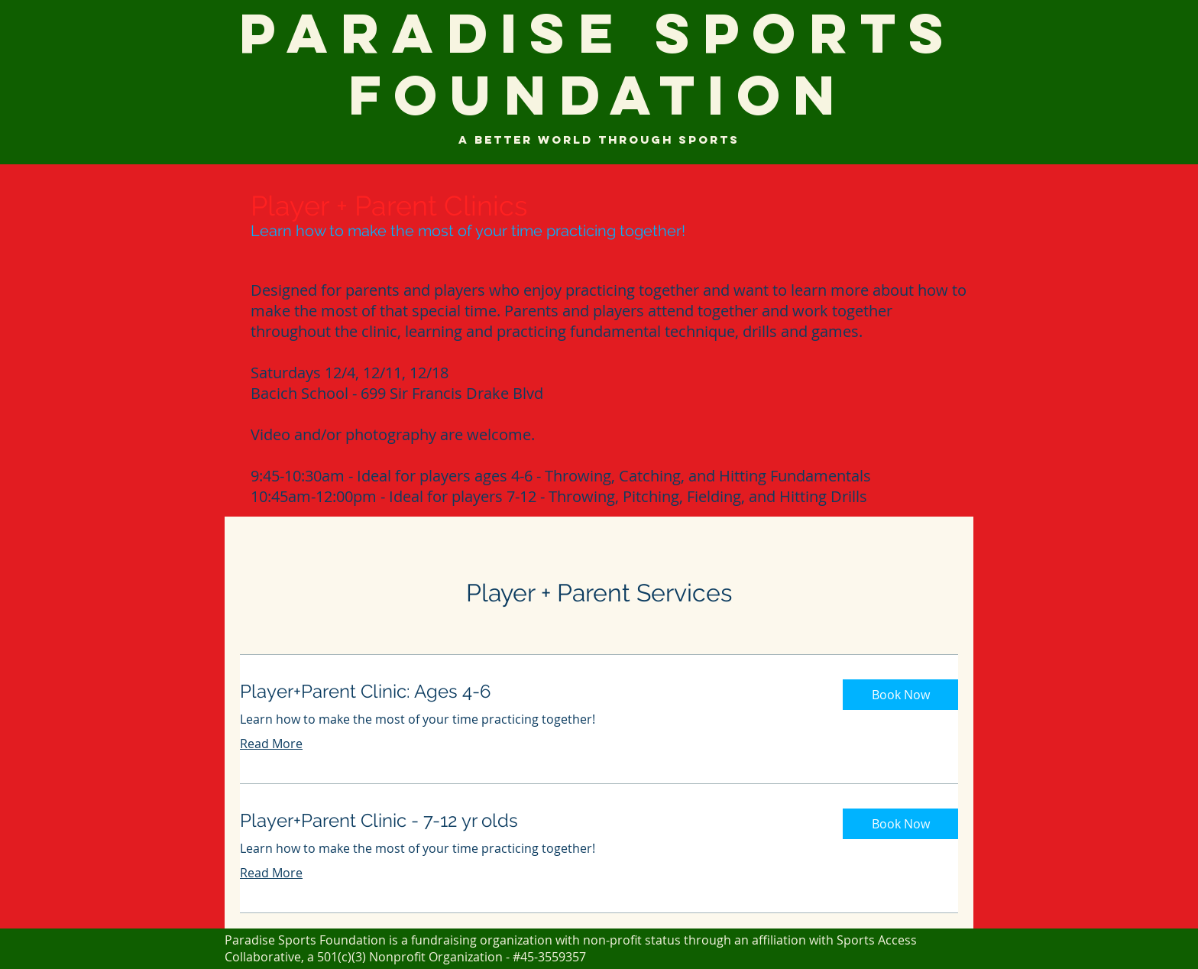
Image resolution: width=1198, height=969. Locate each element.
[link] (529, 691)
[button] (900, 694)
